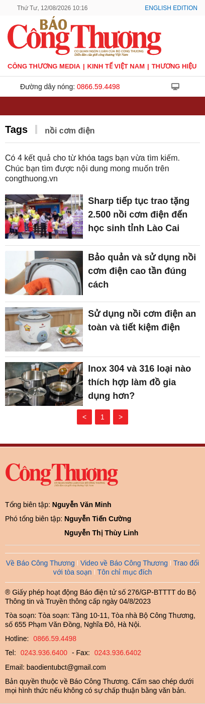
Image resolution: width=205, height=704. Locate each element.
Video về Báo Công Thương (124, 563)
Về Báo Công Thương (40, 563)
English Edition (171, 8)
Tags (16, 129)
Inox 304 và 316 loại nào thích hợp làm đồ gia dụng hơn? (139, 382)
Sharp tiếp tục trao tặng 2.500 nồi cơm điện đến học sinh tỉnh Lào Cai (138, 214)
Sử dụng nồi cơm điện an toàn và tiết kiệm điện (142, 320)
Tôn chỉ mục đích (124, 572)
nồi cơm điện (69, 130)
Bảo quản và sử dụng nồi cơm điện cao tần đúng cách (142, 271)
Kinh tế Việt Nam (116, 66)
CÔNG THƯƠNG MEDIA (44, 66)
